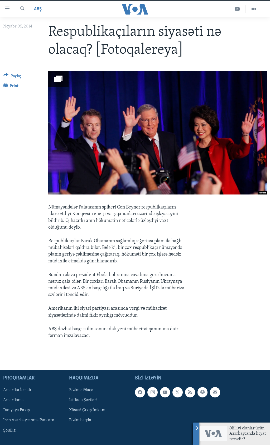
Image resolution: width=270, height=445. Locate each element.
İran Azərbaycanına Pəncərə (28, 420)
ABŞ (38, 9)
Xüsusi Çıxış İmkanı (87, 410)
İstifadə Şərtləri (83, 400)
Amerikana (13, 400)
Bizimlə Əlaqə (81, 390)
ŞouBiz (9, 430)
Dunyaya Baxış (16, 410)
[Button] (12, 76)
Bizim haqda (80, 420)
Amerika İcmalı (17, 390)
